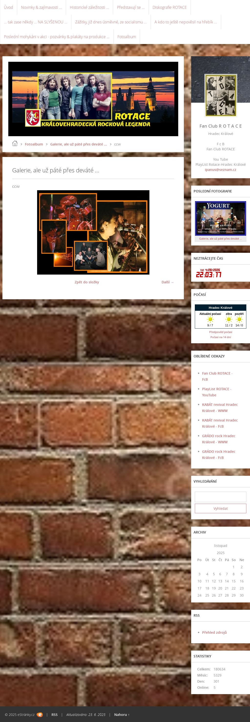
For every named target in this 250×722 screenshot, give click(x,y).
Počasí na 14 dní (220, 337)
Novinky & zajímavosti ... (41, 7)
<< (199, 545)
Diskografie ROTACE (170, 7)
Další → (168, 282)
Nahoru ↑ (122, 714)
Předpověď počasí (220, 332)
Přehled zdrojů (214, 632)
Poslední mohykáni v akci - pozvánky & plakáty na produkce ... (57, 36)
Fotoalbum (126, 36)
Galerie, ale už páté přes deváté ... (78, 144)
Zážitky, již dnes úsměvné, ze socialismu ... (111, 22)
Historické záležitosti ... (89, 7)
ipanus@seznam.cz (220, 169)
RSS (55, 714)
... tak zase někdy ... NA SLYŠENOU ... (35, 22)
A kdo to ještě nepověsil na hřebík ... (186, 22)
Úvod (8, 7)
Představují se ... (131, 7)
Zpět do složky (87, 282)
